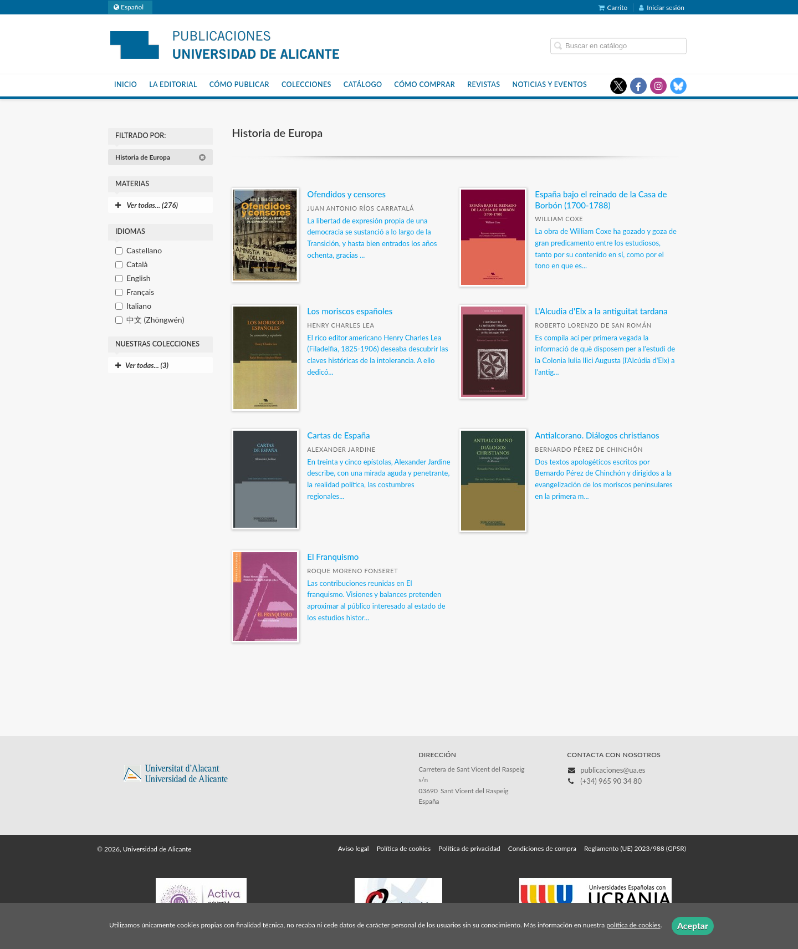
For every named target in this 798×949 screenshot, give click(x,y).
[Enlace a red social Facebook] (638, 86)
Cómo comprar (424, 84)
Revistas (483, 84)
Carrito (613, 7)
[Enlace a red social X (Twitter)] (618, 86)
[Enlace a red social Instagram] (658, 86)
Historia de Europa (160, 157)
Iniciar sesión (661, 7)
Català (136, 264)
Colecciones (306, 84)
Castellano (144, 250)
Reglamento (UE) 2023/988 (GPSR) (635, 848)
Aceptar (692, 925)
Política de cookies (404, 848)
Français (140, 292)
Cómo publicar (239, 84)
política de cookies (633, 925)
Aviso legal (353, 848)
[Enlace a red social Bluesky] (678, 86)
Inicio (125, 84)
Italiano (138, 305)
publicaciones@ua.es (612, 770)
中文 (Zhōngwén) (155, 319)
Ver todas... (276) (146, 205)
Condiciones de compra (542, 848)
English (138, 278)
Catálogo (363, 84)
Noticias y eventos (550, 84)
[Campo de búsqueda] (618, 46)
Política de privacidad (469, 848)
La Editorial (173, 84)
